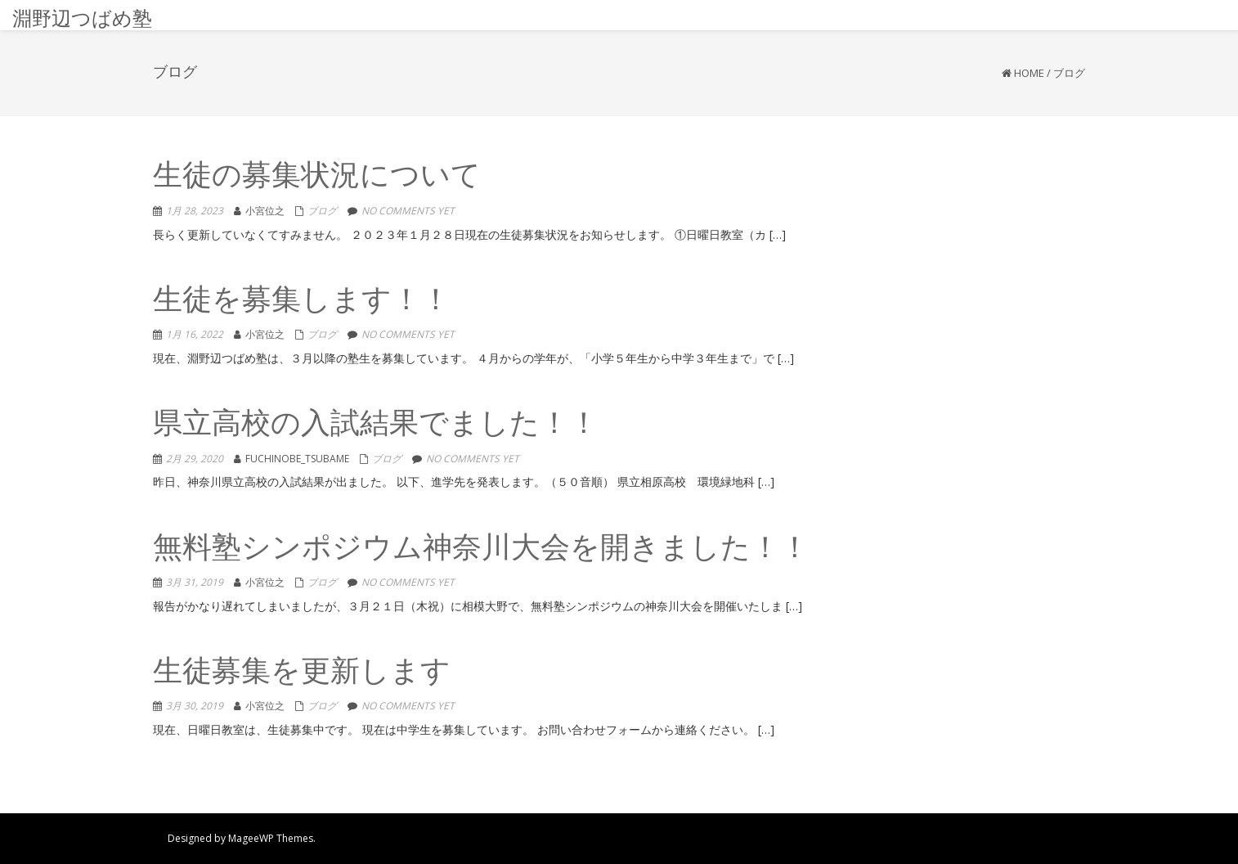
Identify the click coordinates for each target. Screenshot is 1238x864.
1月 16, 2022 (194, 334)
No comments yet (408, 211)
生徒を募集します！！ (302, 301)
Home (1029, 72)
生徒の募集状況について (317, 177)
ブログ (322, 211)
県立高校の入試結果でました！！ (376, 425)
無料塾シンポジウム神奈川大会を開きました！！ (481, 549)
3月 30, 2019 (194, 706)
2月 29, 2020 (194, 459)
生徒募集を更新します (302, 672)
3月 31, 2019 (194, 582)
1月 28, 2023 (194, 211)
